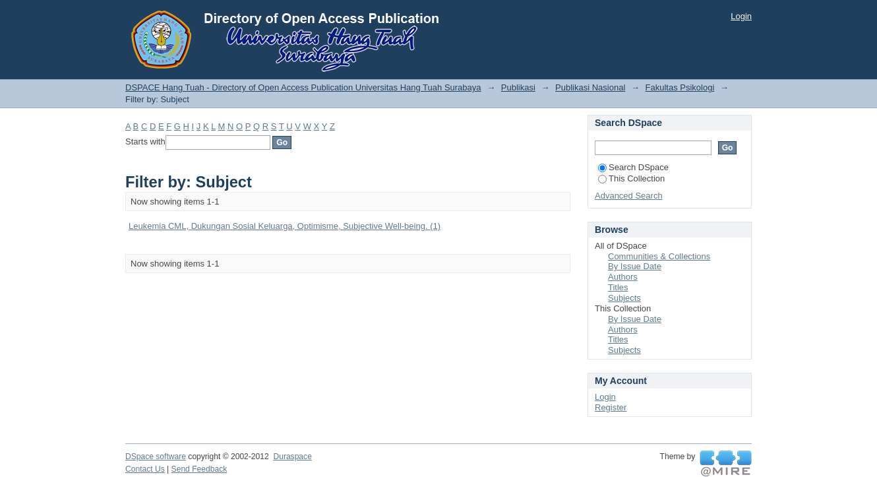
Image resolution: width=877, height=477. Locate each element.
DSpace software (155, 456)
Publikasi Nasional (590, 87)
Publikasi (518, 87)
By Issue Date (634, 266)
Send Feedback (199, 469)
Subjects (624, 298)
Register (610, 407)
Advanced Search (629, 196)
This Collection (631, 178)
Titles (618, 287)
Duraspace (292, 456)
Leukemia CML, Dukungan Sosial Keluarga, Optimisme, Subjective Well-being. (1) (284, 226)
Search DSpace (633, 167)
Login (741, 16)
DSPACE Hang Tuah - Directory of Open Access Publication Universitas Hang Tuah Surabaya (303, 87)
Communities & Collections (659, 256)
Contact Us (145, 469)
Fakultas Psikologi (680, 87)
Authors (623, 277)
